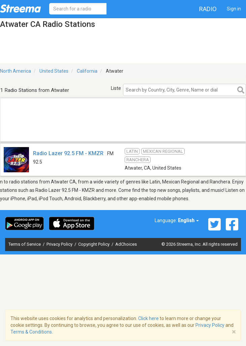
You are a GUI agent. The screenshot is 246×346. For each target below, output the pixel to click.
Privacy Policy (60, 244)
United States (53, 71)
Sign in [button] (234, 8)
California (87, 71)
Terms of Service (25, 244)
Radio (208, 8)
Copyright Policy (94, 244)
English (188, 220)
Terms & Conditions (31, 332)
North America (15, 71)
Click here (148, 318)
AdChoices (126, 244)
